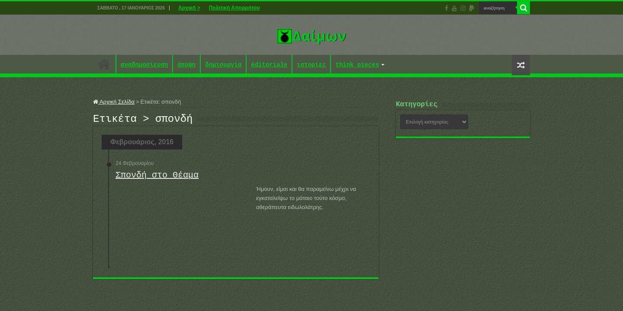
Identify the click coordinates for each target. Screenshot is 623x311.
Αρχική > (189, 8)
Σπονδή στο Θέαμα (157, 178)
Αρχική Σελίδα (114, 101)
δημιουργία (223, 65)
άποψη (186, 65)
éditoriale (269, 65)
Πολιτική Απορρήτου (234, 8)
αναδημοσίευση (144, 65)
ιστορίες (311, 65)
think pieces (357, 65)
